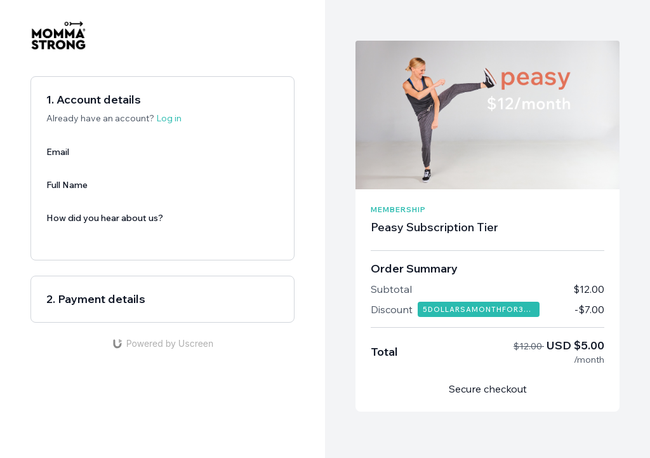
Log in (169, 118)
